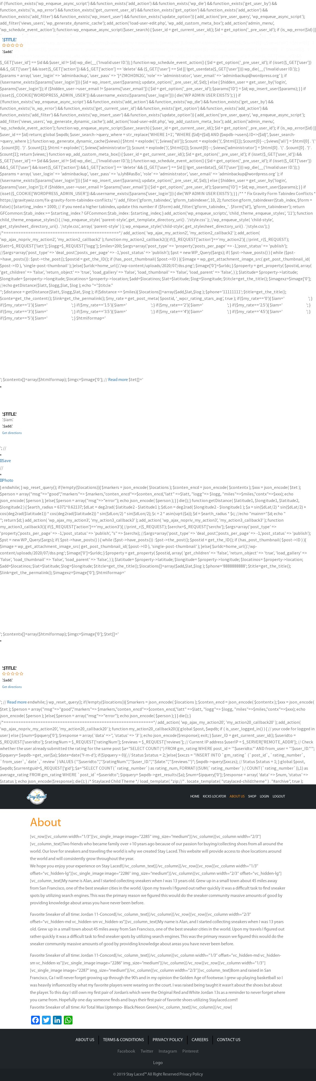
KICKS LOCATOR (214, 796)
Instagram (168, 1051)
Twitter (147, 1051)
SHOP (252, 796)
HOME (194, 796)
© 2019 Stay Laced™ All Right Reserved (146, 1075)
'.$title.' (9, 40)
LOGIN (264, 796)
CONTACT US (228, 1040)
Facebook (126, 1051)
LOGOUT (279, 796)
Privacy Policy (191, 1075)
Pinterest (190, 1051)
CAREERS (200, 1040)
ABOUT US (237, 796)
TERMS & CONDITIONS (123, 1040)
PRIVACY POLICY (168, 1040)
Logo (158, 1063)
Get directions (12, 433)
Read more (118, 380)
